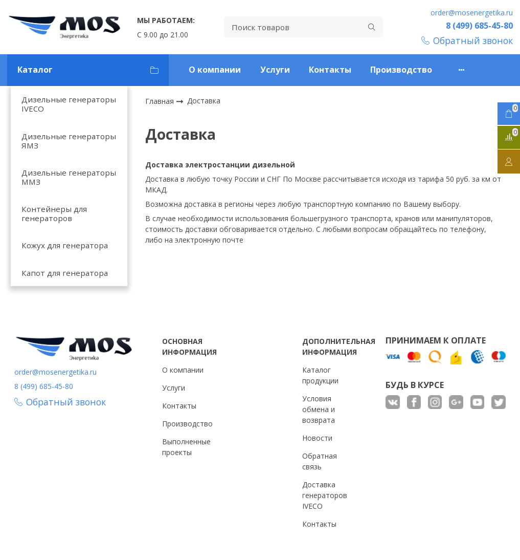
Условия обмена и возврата (318, 409)
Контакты (330, 69)
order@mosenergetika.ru (472, 12)
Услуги (275, 69)
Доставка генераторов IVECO (324, 495)
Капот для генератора (64, 272)
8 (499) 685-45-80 (479, 25)
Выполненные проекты (186, 447)
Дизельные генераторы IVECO (68, 104)
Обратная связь (319, 461)
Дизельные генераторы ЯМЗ (68, 141)
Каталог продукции (320, 375)
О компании (215, 69)
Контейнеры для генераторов (54, 213)
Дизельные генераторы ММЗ (68, 177)
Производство (401, 69)
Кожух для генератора (64, 245)
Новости (317, 438)
